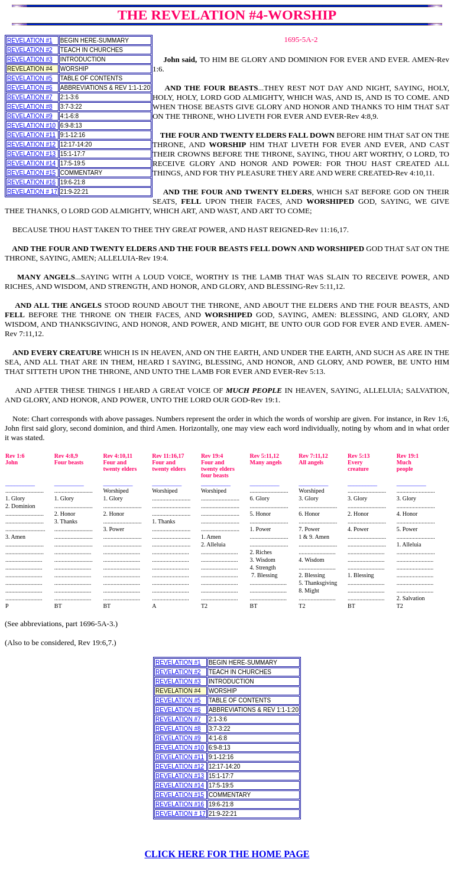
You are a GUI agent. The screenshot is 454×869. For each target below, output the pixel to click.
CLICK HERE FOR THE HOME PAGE (227, 854)
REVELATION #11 (31, 135)
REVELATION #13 (31, 154)
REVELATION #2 (30, 50)
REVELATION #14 (31, 163)
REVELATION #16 (31, 182)
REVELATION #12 (31, 144)
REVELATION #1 (30, 40)
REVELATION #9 (30, 116)
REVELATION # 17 (32, 191)
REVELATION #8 (30, 106)
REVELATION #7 (30, 97)
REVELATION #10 (31, 125)
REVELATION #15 (31, 173)
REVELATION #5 (30, 78)
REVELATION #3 (30, 59)
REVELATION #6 (30, 87)
